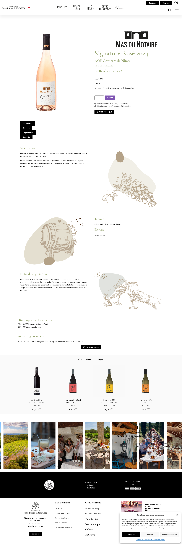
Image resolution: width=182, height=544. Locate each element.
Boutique (90, 523)
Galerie (89, 518)
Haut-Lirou (59, 497)
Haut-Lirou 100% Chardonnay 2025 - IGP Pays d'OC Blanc (109, 391)
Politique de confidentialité (53, 535)
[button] (177, 515)
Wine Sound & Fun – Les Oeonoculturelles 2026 (153, 495)
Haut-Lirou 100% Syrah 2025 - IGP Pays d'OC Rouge (73, 391)
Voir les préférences (169, 535)
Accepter (131, 535)
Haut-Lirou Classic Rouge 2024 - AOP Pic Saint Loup (36, 391)
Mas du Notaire (61, 511)
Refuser (150, 535)
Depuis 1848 (92, 507)
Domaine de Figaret (62, 502)
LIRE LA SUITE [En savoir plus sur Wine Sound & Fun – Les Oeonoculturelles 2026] (149, 503)
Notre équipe (92, 512)
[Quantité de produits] (99, 86)
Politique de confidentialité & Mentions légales (150, 540)
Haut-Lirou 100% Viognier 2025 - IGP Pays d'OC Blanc (145, 391)
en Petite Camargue (93, 502)
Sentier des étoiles (62, 506)
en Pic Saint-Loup (92, 497)
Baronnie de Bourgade (63, 515)
